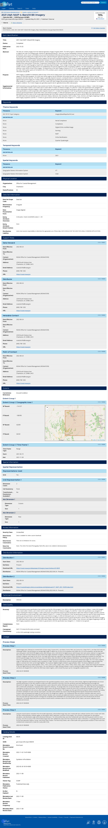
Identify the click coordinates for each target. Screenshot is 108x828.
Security (66, 817)
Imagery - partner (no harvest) (30, 12)
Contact (35, 817)
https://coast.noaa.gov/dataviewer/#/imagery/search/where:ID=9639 (38, 568)
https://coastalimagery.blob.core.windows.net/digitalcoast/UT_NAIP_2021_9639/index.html (44, 587)
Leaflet (93, 440)
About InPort (28, 817)
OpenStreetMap (101, 440)
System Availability (52, 817)
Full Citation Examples (99, 28)
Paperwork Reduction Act (76, 817)
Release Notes (42, 817)
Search (19, 8)
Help (34, 8)
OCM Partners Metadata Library (11, 12)
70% (100, 15)
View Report (101, 18)
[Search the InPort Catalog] (90, 3)
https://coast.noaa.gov (23, 274)
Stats (27, 8)
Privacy (61, 817)
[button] (47, 407)
